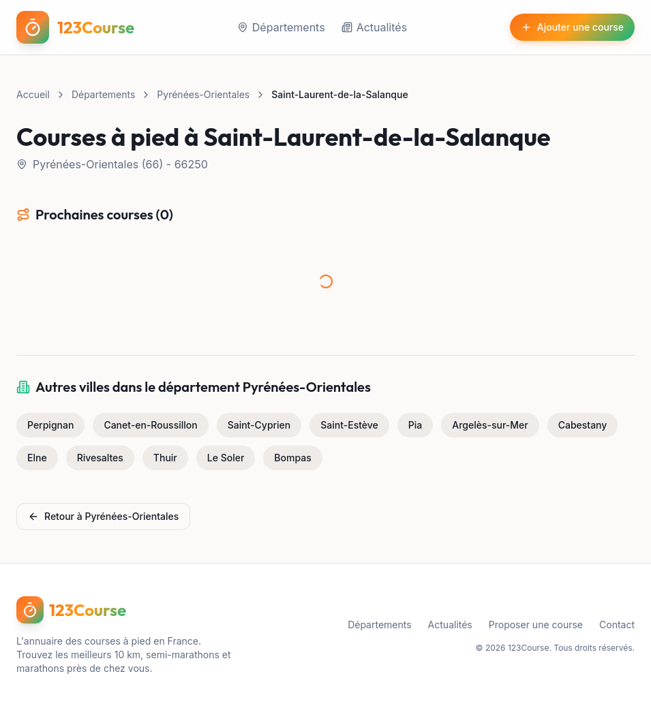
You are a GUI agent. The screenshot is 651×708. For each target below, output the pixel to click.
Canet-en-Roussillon (150, 425)
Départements (281, 27)
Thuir (165, 457)
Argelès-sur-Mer (490, 425)
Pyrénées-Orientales (203, 94)
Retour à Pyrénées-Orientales (103, 516)
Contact (617, 624)
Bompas (292, 457)
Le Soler (226, 457)
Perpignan (50, 425)
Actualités (374, 27)
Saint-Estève (349, 425)
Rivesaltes (100, 457)
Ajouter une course (572, 27)
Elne (37, 457)
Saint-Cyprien (259, 425)
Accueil (33, 94)
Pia (415, 425)
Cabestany (582, 425)
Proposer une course (536, 624)
